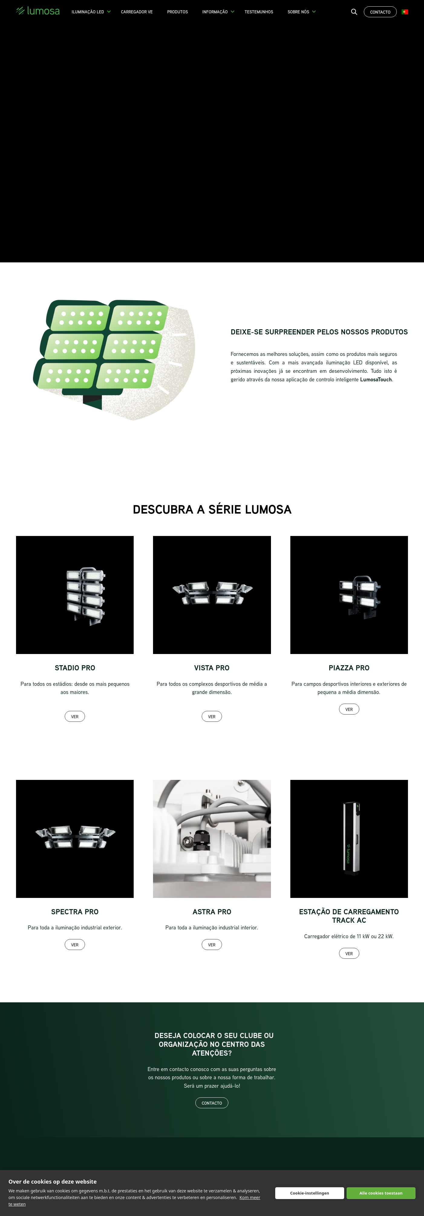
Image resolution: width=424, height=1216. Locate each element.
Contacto (380, 12)
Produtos (177, 12)
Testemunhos (259, 12)
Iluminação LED (88, 12)
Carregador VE (137, 12)
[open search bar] (354, 11)
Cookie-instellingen (309, 1193)
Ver (75, 716)
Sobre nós (298, 12)
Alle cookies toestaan (381, 1193)
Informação (215, 12)
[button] (109, 11)
